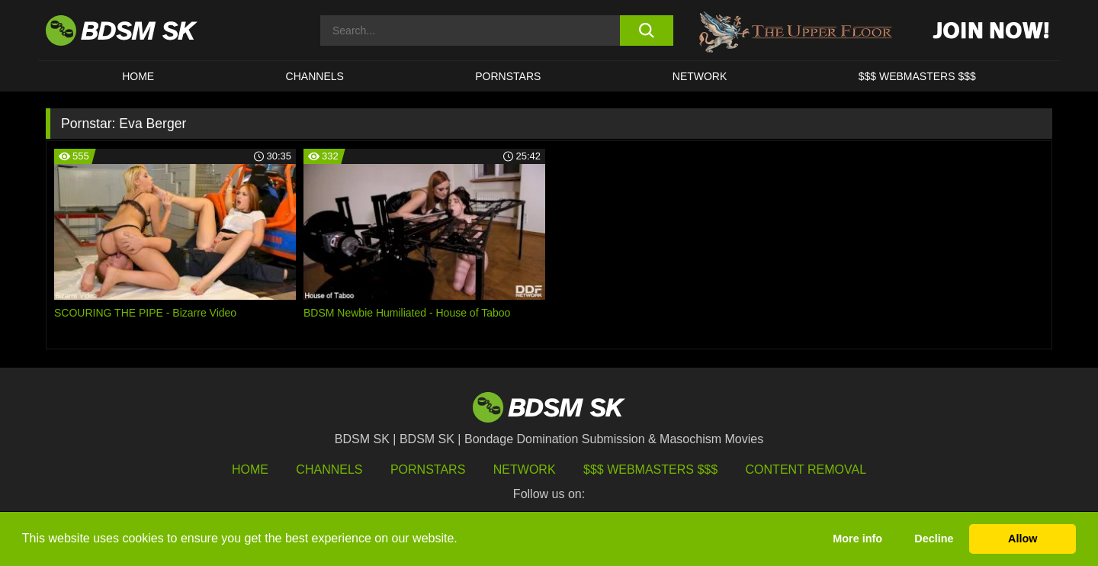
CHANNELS (315, 76)
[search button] (646, 30)
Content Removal (806, 469)
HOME (138, 76)
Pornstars (427, 469)
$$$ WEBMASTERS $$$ (917, 76)
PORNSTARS (508, 76)
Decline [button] (933, 538)
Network (700, 76)
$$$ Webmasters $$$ (650, 469)
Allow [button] (1022, 538)
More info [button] (857, 538)
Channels (329, 469)
